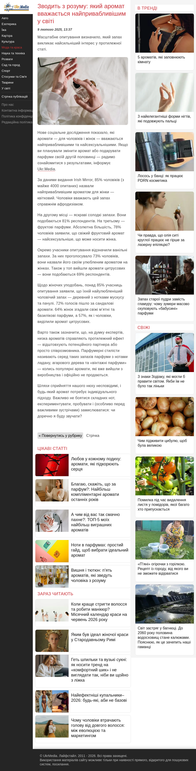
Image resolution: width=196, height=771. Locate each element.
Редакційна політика (17, 122)
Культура (8, 41)
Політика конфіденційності (22, 116)
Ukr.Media (46, 169)
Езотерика (9, 24)
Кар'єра (7, 35)
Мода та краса (12, 47)
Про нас (8, 104)
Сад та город (11, 65)
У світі (6, 88)
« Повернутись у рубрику (60, 436)
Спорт (6, 71)
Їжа (4, 30)
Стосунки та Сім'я (14, 76)
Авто (5, 18)
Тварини (7, 82)
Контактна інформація (18, 110)
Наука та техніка (13, 53)
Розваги (7, 59)
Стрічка (92, 436)
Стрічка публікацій (15, 96)
